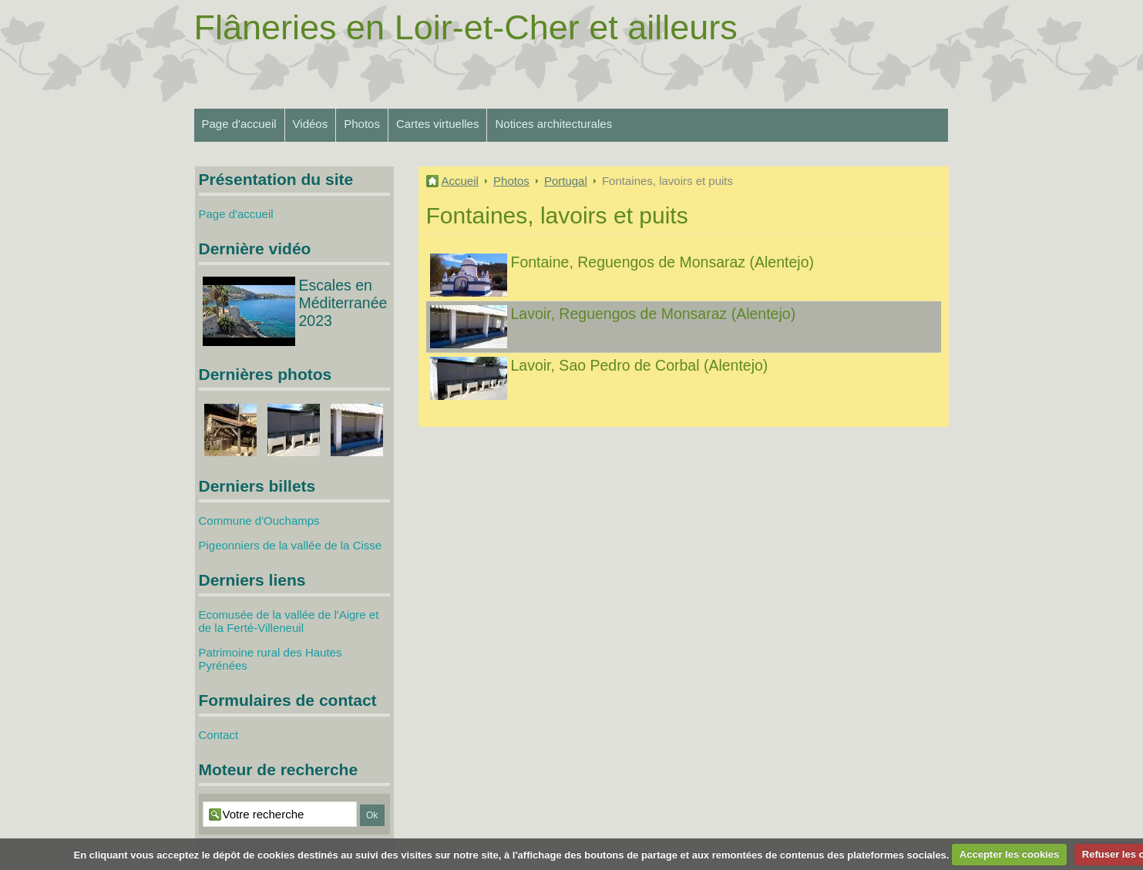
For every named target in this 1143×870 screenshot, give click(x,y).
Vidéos (310, 123)
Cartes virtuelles (437, 123)
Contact (219, 734)
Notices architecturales (553, 123)
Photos (362, 123)
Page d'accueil (239, 123)
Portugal (565, 180)
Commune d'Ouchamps (259, 520)
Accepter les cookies (1009, 854)
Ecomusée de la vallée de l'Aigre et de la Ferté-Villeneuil (289, 621)
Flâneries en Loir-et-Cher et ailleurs (466, 27)
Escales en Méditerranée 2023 (343, 303)
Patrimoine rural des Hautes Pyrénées (270, 659)
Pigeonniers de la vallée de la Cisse (290, 545)
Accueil (460, 180)
